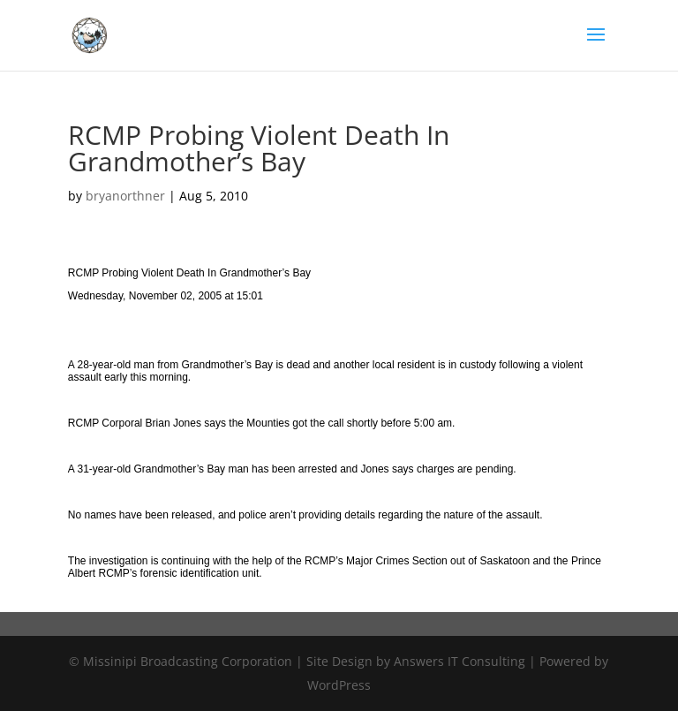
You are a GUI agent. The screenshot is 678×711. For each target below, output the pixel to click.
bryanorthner (125, 195)
